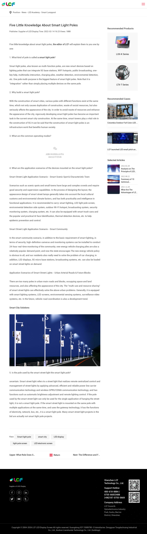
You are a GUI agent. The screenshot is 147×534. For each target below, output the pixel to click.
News (25, 12)
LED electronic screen (43, 443)
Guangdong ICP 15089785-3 (81, 527)
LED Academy (34, 12)
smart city (42, 437)
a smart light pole (45, 57)
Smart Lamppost (48, 12)
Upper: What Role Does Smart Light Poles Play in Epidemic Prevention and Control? (23, 455)
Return (57, 455)
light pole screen (20, 443)
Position (16, 12)
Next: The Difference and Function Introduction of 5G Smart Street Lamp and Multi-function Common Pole (86, 455)
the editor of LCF (60, 44)
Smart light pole (24, 437)
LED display (59, 437)
